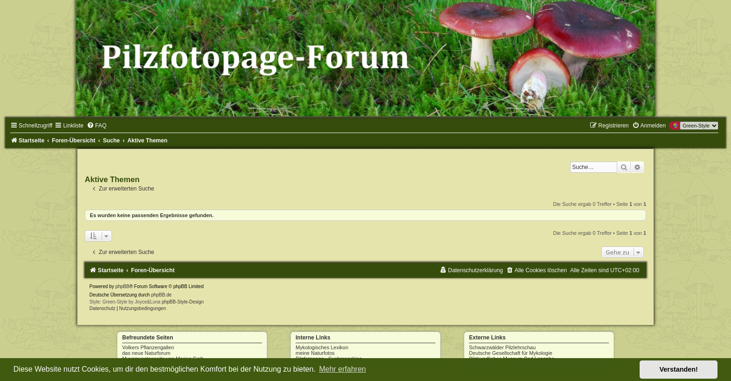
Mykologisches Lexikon (322, 347)
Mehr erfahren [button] (342, 369)
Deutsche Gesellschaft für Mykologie (510, 353)
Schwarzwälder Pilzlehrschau (502, 347)
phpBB (122, 286)
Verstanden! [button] (679, 369)
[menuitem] (96, 125)
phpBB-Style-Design (183, 301)
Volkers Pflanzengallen (148, 347)
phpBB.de (161, 294)
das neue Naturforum (146, 353)
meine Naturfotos (315, 353)
